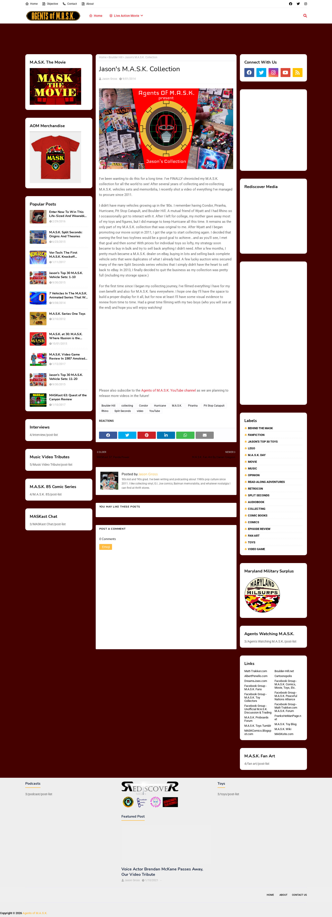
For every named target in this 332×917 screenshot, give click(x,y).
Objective (50, 4)
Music (252, 468)
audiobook (256, 502)
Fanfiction (256, 435)
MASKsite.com (284, 734)
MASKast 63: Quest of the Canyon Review (68, 397)
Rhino (105, 411)
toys (251, 542)
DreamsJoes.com (255, 681)
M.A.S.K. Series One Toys (67, 314)
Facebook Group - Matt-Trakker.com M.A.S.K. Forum (286, 708)
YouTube (154, 411)
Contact (69, 4)
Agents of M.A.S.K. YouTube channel (168, 390)
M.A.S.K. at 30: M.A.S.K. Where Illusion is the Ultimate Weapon (65, 336)
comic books (257, 515)
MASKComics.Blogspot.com (257, 732)
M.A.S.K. (177, 405)
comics (253, 522)
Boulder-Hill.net (284, 671)
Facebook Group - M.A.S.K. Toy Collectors (255, 697)
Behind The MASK (260, 428)
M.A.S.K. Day (257, 455)
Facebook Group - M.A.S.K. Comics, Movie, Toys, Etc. (286, 684)
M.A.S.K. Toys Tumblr (257, 725)
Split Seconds (122, 411)
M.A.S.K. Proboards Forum (256, 719)
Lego (251, 448)
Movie (252, 461)
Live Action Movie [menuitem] (124, 15)
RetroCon (255, 488)
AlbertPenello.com (255, 676)
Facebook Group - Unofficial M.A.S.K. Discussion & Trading (257, 709)
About (87, 4)
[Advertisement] (166, 38)
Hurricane (160, 405)
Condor (143, 405)
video (140, 411)
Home (31, 4)
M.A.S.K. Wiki (283, 729)
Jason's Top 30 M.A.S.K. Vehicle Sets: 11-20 (66, 377)
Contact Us (299, 894)
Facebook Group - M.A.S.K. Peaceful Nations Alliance (286, 696)
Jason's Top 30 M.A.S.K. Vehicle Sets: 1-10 (66, 275)
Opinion (254, 475)
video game (256, 549)
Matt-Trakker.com (255, 671)
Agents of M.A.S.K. (35, 913)
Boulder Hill (116, 57)
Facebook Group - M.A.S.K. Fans (255, 687)
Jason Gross (109, 78)
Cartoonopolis (283, 676)
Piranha (193, 405)
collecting (127, 405)
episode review (259, 529)
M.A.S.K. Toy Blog (285, 724)
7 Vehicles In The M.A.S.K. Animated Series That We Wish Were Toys (68, 295)
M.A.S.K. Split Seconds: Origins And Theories (65, 234)
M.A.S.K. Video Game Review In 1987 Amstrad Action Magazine (67, 357)
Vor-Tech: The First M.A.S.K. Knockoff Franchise (63, 255)
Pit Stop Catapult (214, 405)
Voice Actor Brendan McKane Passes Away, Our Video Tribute (162, 872)
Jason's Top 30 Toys (263, 441)
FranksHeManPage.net (288, 717)
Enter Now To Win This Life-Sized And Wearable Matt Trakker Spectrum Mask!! (67, 214)
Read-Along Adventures (266, 482)
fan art (254, 535)
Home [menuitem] (95, 15)
